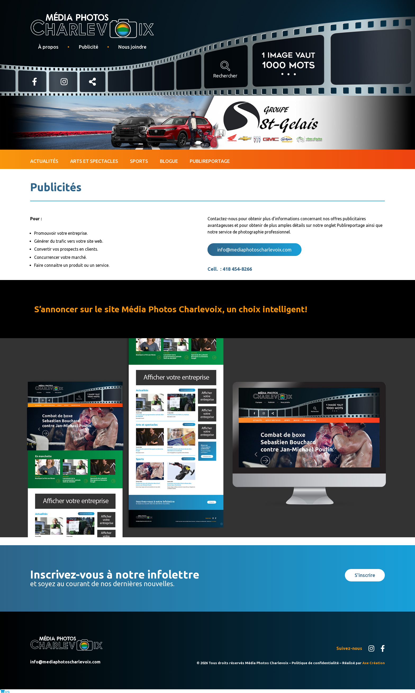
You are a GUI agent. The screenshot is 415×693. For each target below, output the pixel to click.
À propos (48, 46)
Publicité (88, 46)
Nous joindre (132, 46)
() (5, 689)
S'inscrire (365, 572)
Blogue (169, 157)
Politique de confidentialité (315, 660)
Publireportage (210, 157)
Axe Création (373, 660)
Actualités (44, 157)
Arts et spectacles (94, 157)
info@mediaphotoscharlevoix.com (254, 246)
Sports (139, 157)
